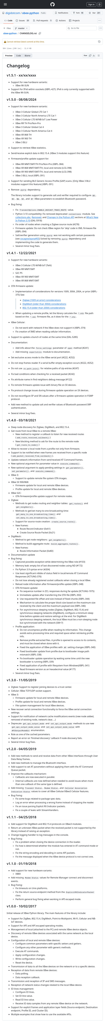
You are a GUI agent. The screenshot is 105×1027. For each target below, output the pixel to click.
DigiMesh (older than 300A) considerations (44, 303)
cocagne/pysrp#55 (29, 238)
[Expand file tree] (7, 28)
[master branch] (21, 28)
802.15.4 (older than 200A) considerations (44, 307)
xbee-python (30, 13)
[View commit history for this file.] (99, 42)
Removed (36, 217)
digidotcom (12, 13)
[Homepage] (52, 4)
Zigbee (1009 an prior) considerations (42, 300)
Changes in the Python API (60, 217)
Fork (78, 13)
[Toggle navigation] (5, 4)
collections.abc (22, 217)
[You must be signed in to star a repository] (95, 13)
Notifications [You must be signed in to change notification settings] (61, 13)
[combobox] (82, 28)
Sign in (91, 4)
